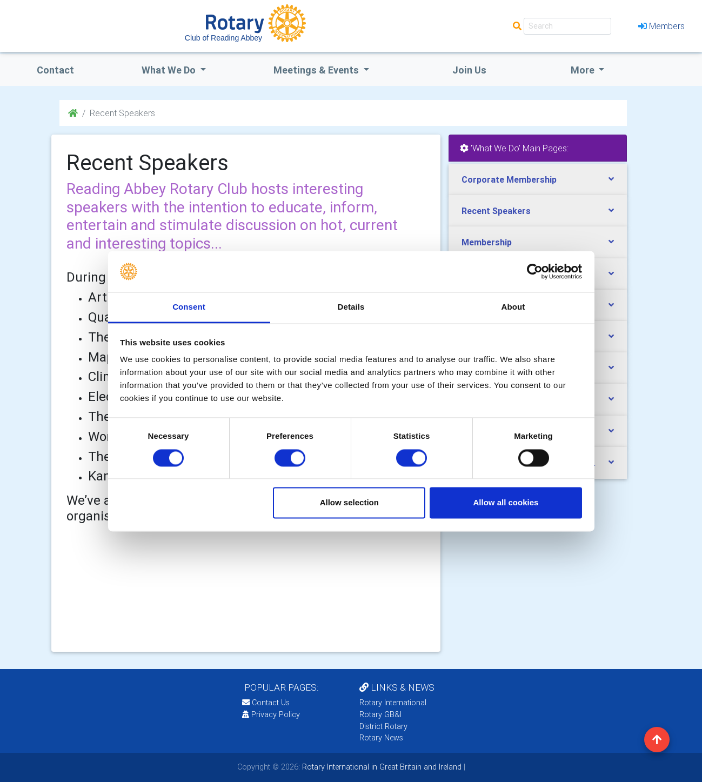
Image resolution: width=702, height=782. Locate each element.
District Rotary (383, 726)
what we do (170, 70)
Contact (55, 70)
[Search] (567, 26)
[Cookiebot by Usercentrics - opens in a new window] (534, 271)
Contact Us (266, 702)
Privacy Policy (271, 714)
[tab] (538, 180)
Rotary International (392, 702)
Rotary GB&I (380, 714)
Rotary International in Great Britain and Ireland (381, 767)
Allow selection (349, 502)
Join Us (469, 70)
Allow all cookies (505, 502)
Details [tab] (351, 307)
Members (661, 26)
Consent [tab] (188, 307)
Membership (487, 242)
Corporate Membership (509, 179)
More (584, 70)
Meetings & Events (317, 70)
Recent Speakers (496, 210)
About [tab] (513, 307)
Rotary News (381, 738)
